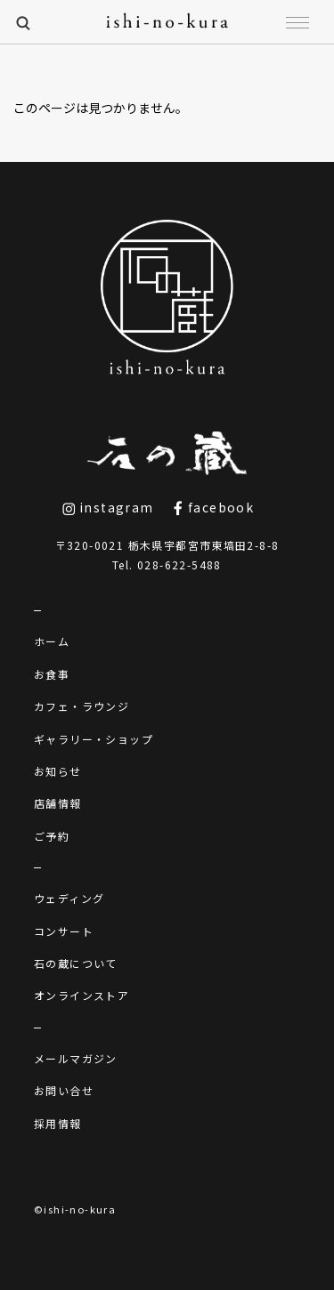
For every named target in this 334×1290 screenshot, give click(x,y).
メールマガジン (76, 1058)
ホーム (51, 641)
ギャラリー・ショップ (93, 738)
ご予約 (51, 835)
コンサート (64, 931)
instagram (108, 507)
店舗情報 (58, 802)
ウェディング (69, 898)
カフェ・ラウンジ (81, 706)
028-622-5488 (179, 564)
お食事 (51, 673)
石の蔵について (76, 963)
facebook (213, 507)
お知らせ (58, 770)
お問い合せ (64, 1090)
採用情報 (58, 1123)
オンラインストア (81, 995)
